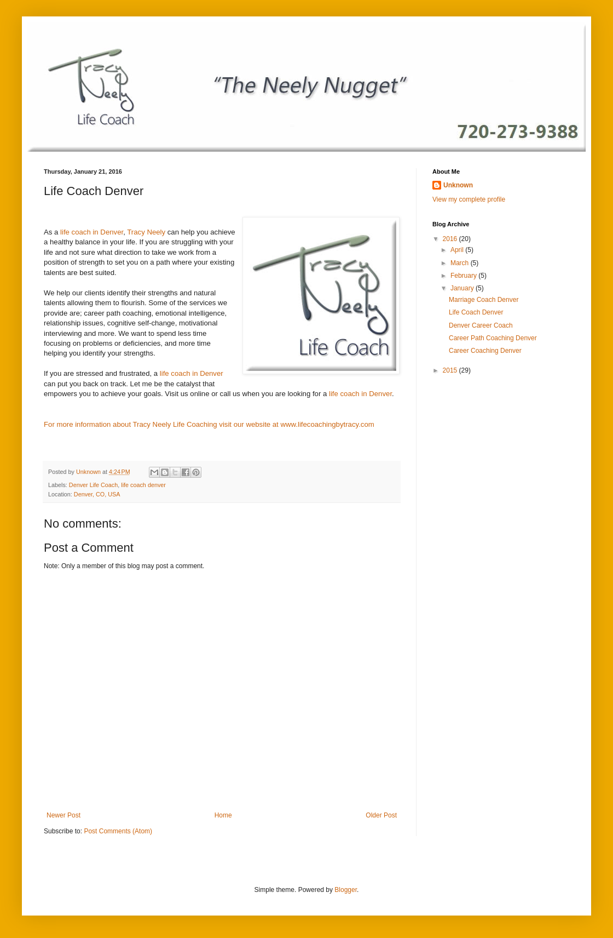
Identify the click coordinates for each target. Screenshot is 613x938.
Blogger (345, 890)
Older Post (381, 815)
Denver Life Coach (93, 485)
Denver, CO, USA (97, 494)
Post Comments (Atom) (118, 831)
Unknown (458, 185)
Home (223, 815)
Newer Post (63, 815)
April (457, 250)
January (463, 288)
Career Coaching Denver (485, 350)
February (464, 275)
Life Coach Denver (476, 312)
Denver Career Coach (481, 325)
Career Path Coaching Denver (493, 338)
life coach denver (143, 485)
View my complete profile (468, 199)
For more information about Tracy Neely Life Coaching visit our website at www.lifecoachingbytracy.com (209, 424)
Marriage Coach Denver (483, 300)
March (460, 263)
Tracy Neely (146, 232)
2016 (451, 239)
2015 (451, 370)
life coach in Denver (91, 232)
